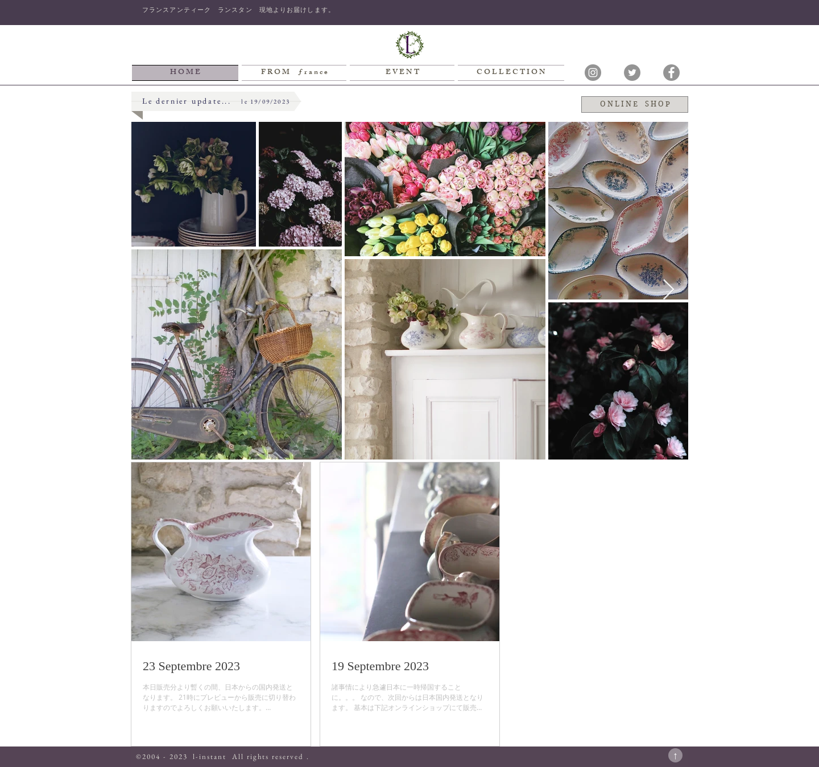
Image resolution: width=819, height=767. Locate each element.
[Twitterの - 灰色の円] (632, 72)
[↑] (675, 755)
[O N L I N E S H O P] (634, 104)
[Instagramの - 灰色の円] (593, 72)
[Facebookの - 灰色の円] (671, 72)
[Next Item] (668, 290)
